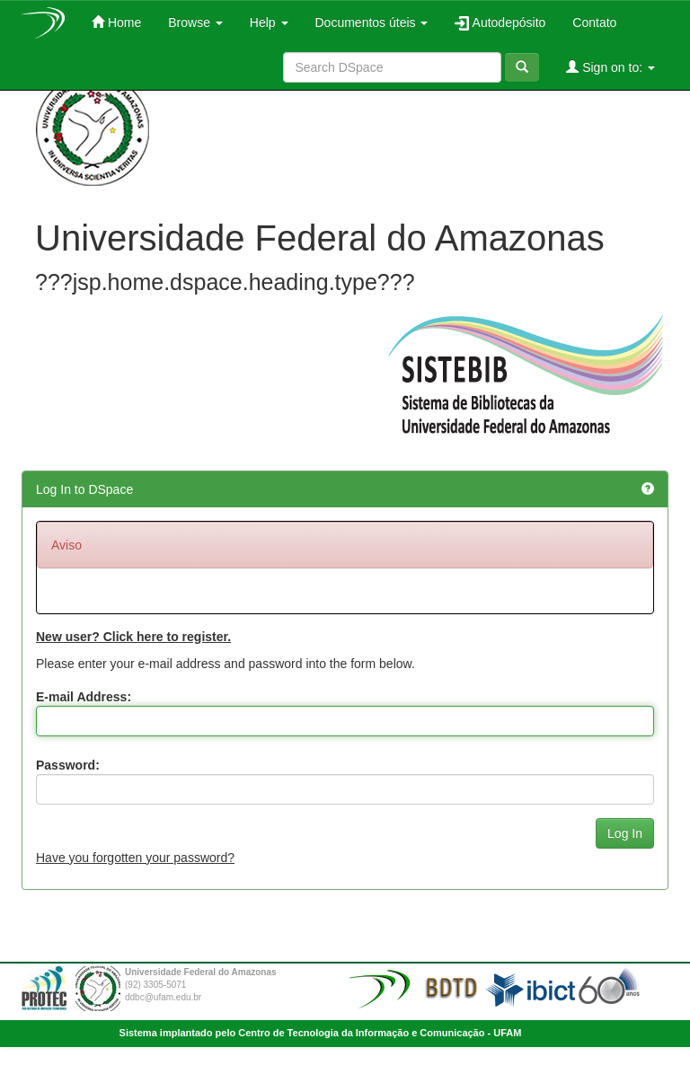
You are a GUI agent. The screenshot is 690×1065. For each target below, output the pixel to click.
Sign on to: (610, 67)
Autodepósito (500, 23)
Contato (594, 22)
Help (269, 22)
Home (116, 22)
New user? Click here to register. (133, 636)
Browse (195, 22)
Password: (68, 765)
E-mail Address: (83, 697)
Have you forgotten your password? (135, 857)
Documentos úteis (372, 22)
